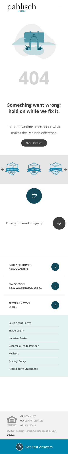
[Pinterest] (34, 244)
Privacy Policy (17, 361)
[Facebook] (15, 244)
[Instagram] (25, 244)
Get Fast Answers (34, 447)
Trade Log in (16, 330)
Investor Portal (18, 338)
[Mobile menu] (60, 7)
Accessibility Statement (23, 368)
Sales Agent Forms (20, 323)
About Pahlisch (34, 143)
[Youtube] (44, 244)
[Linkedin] (53, 244)
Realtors (14, 353)
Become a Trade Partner (24, 346)
